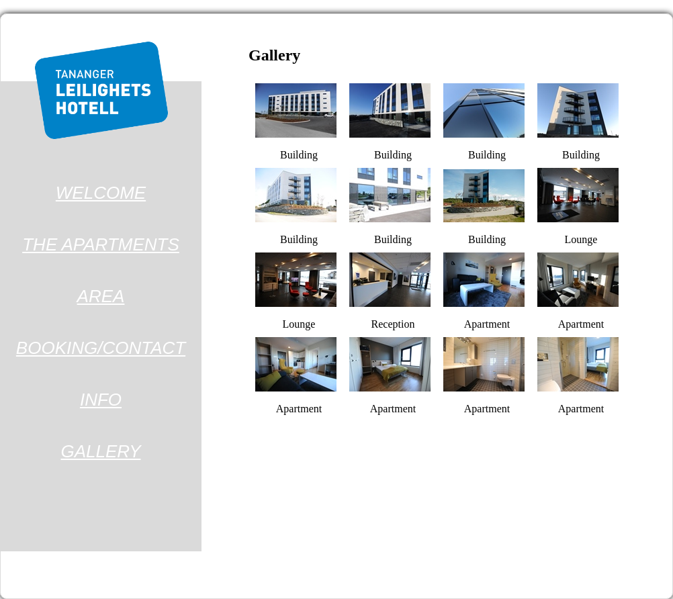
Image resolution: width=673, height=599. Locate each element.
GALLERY (101, 451)
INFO (101, 399)
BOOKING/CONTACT (100, 348)
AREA (101, 296)
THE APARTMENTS (100, 244)
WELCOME (101, 193)
